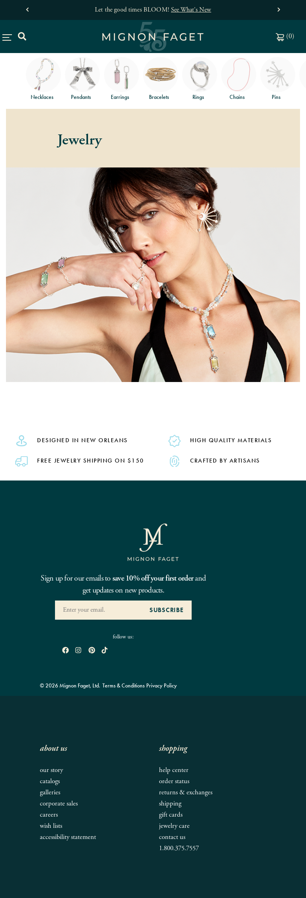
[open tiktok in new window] (105, 650)
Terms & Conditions (123, 685)
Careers (49, 815)
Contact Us (172, 837)
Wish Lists (51, 826)
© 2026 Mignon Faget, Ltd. (70, 685)
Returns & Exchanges (185, 792)
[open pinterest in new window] (91, 650)
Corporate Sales (59, 804)
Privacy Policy (161, 685)
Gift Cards (170, 815)
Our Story (51, 770)
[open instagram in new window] (78, 650)
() (285, 36)
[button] (27, 7)
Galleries (50, 792)
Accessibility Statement (68, 837)
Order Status (174, 781)
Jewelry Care (174, 826)
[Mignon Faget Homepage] (153, 542)
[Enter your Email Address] (98, 610)
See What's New (191, 10)
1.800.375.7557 (179, 848)
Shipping (170, 804)
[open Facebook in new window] (65, 650)
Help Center (173, 770)
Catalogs (50, 781)
